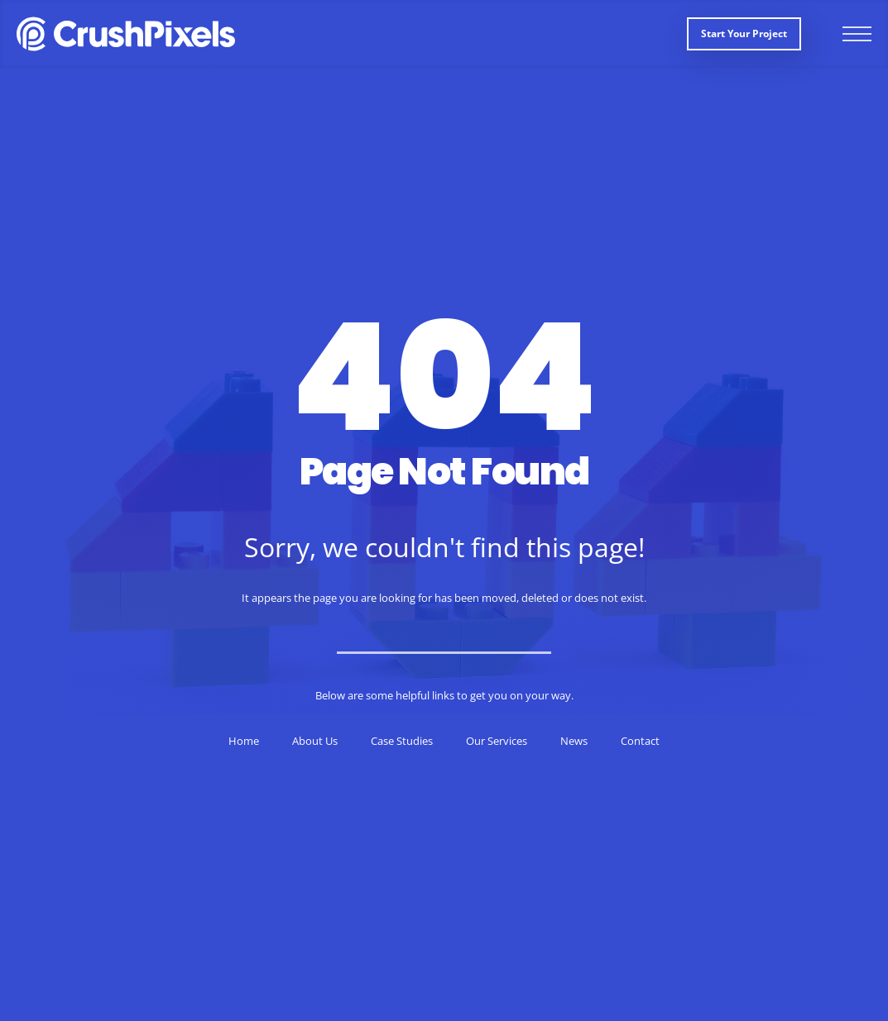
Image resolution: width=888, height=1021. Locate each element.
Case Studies (402, 740)
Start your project (744, 33)
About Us (315, 740)
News (574, 740)
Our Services (496, 740)
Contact (640, 740)
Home (243, 740)
